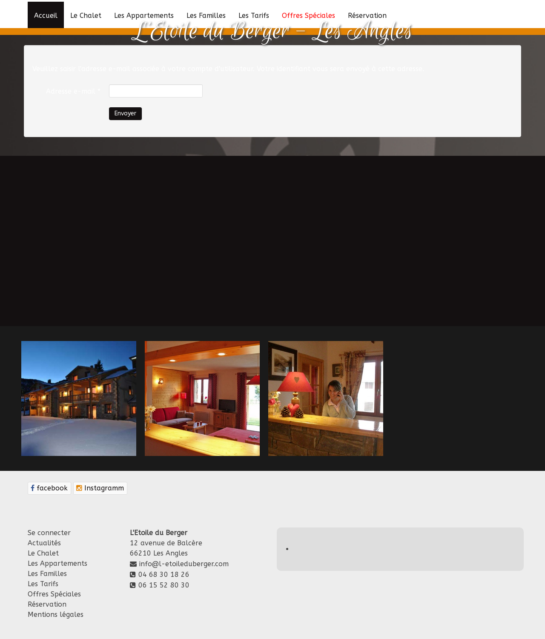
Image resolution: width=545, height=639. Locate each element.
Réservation (47, 604)
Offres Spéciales (54, 594)
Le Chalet (43, 553)
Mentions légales (55, 614)
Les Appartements (57, 563)
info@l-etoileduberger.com (184, 564)
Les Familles (47, 574)
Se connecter (49, 533)
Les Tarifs (43, 584)
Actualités (44, 543)
